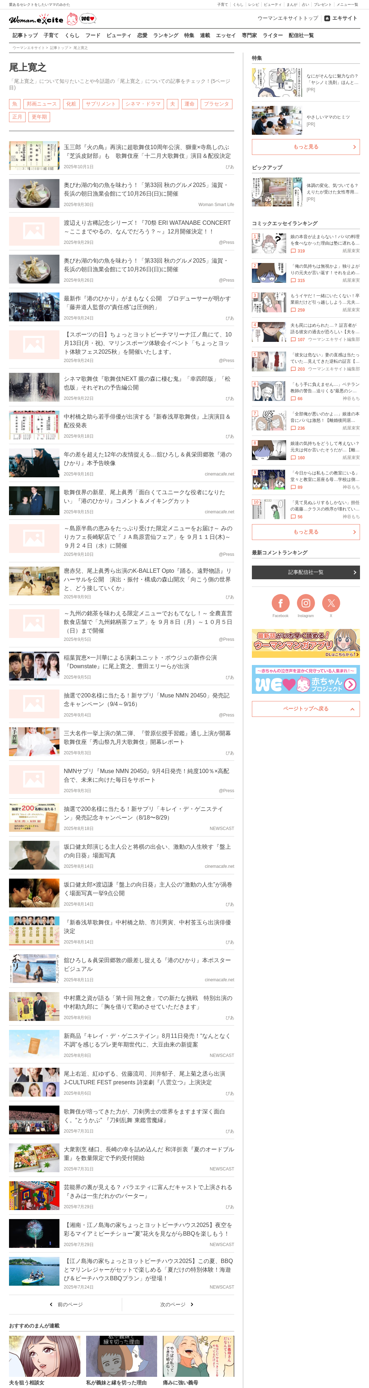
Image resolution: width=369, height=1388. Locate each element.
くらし (238, 4)
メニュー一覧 (347, 4)
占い (305, 4)
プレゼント (323, 4)
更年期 (39, 116)
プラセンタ (216, 103)
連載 (205, 35)
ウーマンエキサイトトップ (288, 18)
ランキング (165, 35)
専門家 (249, 35)
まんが (291, 4)
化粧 (71, 103)
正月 (17, 116)
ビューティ (273, 4)
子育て (222, 4)
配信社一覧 (301, 35)
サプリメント (101, 103)
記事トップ (25, 35)
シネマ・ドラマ (143, 103)
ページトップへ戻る (306, 708)
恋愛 (142, 35)
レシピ (253, 4)
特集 (189, 35)
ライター (273, 35)
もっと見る (306, 146)
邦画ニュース (42, 103)
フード (93, 35)
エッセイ (226, 35)
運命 (189, 103)
